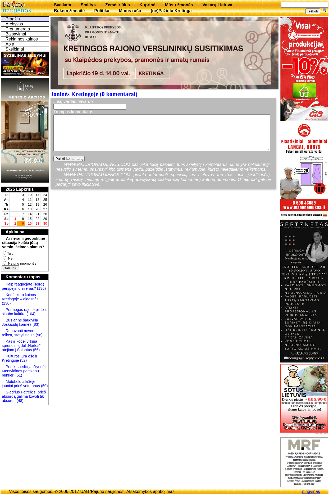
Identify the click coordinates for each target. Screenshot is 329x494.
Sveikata (62, 5)
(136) (41, 288)
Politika (101, 10)
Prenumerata (18, 29)
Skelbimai (15, 49)
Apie (10, 44)
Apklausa (15, 232)
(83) (35, 324)
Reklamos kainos (22, 39)
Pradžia (13, 19)
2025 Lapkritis (20, 189)
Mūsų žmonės (179, 5)
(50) (44, 386)
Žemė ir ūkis (117, 5)
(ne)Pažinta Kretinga (171, 10)
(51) (18, 375)
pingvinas (311, 491)
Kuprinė (147, 5)
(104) (31, 314)
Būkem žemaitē (69, 10)
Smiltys (88, 5)
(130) (6, 303)
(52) (23, 360)
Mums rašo (130, 10)
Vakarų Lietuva (217, 5)
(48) (20, 400)
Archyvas (14, 24)
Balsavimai (16, 34)
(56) (39, 335)
